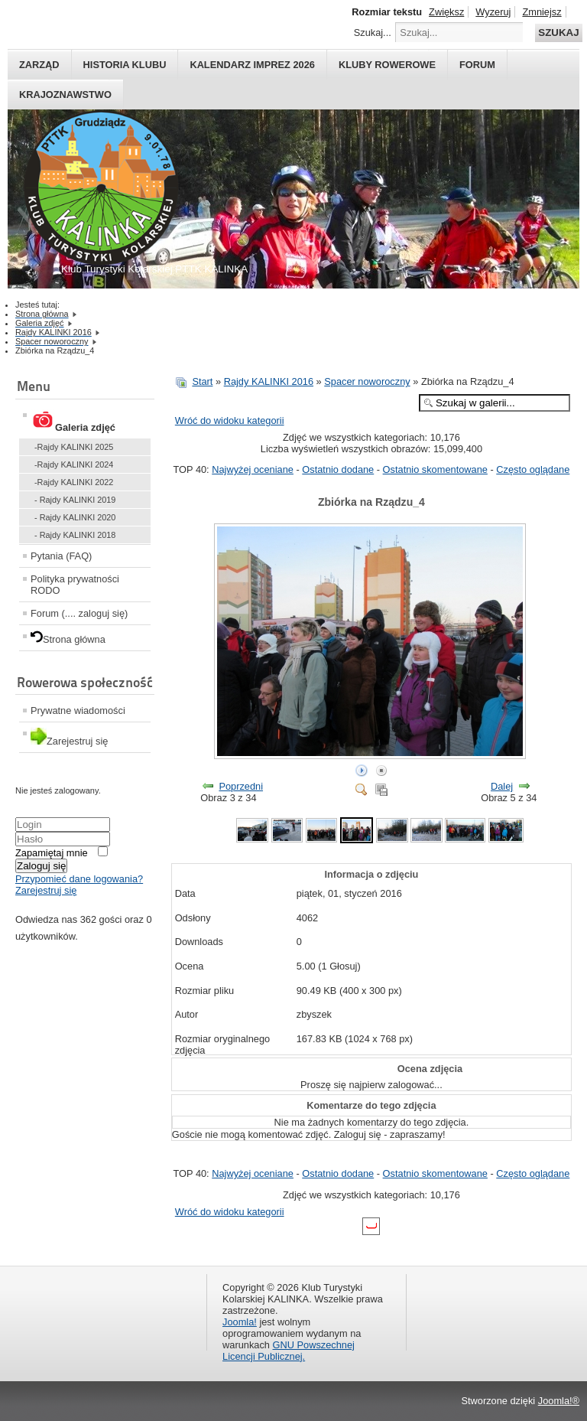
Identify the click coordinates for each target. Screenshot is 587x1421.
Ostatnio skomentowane (435, 469)
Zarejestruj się (45, 890)
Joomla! (239, 1322)
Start (202, 381)
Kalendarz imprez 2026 (252, 64)
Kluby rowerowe (387, 64)
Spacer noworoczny (367, 381)
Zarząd (39, 64)
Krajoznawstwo (65, 94)
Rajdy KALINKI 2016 (268, 381)
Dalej (502, 786)
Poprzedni (241, 786)
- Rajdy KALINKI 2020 (74, 517)
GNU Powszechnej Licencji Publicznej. (288, 1350)
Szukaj (558, 32)
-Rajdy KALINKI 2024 (73, 464)
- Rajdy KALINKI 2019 (74, 499)
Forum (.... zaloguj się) (79, 613)
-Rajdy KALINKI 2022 (73, 482)
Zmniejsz (541, 12)
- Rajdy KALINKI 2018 (74, 534)
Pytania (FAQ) (61, 556)
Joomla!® (558, 1400)
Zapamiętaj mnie (51, 853)
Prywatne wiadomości (78, 710)
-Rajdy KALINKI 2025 (73, 446)
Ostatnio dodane (338, 469)
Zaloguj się (41, 866)
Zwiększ (446, 12)
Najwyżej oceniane (253, 469)
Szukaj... (372, 32)
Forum (477, 64)
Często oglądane (532, 469)
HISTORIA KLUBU (125, 64)
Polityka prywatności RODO (75, 584)
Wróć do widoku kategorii (229, 420)
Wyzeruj (493, 12)
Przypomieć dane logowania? (79, 879)
